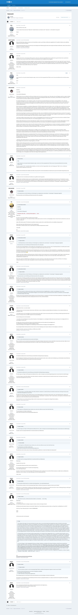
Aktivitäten (13, 5)
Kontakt (44, 611)
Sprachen (31, 611)
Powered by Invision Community (39, 613)
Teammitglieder (20, 7)
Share (57, 17)
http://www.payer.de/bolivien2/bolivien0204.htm (24, 556)
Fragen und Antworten (19, 17)
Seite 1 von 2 (19, 21)
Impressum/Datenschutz (38, 611)
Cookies (47, 611)
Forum (8, 7)
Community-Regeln (13, 7)
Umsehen (8, 6)
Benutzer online (27, 7)
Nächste (11, 21)
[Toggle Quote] (17, 158)
